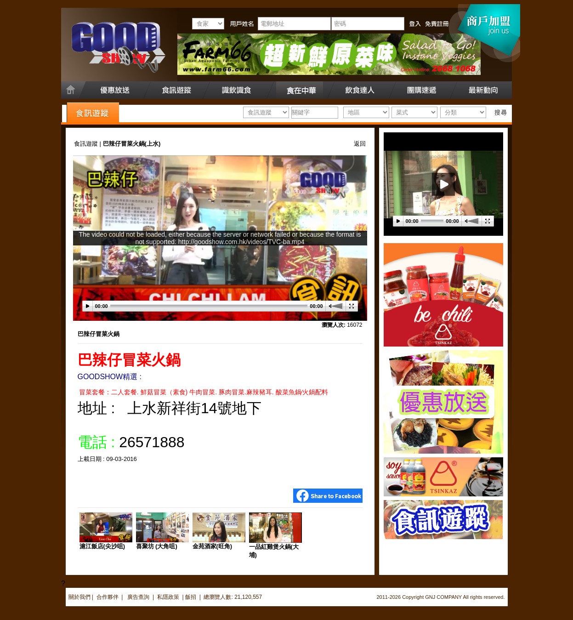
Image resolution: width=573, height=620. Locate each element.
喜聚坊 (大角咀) (156, 546)
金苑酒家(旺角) (213, 546)
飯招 (190, 597)
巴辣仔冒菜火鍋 (98, 333)
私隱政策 (168, 597)
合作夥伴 (107, 597)
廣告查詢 (139, 597)
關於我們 (79, 597)
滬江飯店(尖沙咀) (102, 546)
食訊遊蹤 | (88, 143)
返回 (360, 143)
